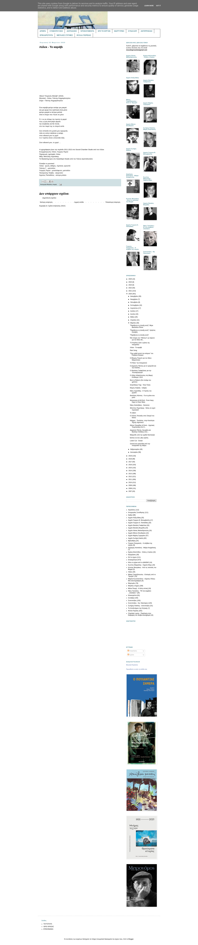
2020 (130, 294)
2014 (130, 470)
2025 (130, 279)
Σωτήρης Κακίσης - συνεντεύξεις (139, 606)
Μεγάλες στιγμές (52, 184)
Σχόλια (131, 655)
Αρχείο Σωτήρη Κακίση (135, 538)
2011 (130, 479)
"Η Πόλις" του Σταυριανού (138, 363)
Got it (158, 6)
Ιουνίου (133, 314)
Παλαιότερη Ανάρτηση (112, 202)
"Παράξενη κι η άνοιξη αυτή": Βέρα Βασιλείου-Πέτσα (141, 326)
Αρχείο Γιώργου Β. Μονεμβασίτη (139, 520)
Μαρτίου (133, 323)
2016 (130, 465)
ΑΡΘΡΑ (43, 31)
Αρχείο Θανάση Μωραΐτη (136, 528)
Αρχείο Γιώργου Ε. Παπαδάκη (138, 523)
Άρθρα (130, 515)
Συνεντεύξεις (132, 600)
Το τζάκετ (133, 413)
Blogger (130, 939)
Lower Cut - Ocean (136, 441)
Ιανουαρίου (134, 452)
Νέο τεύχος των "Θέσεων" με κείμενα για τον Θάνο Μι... (142, 339)
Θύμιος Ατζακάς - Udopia (138, 388)
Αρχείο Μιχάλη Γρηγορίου (136, 535)
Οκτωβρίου (134, 302)
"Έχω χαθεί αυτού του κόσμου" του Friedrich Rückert (141, 354)
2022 (130, 288)
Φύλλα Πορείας (133, 611)
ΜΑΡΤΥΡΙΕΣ (119, 31)
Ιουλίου (133, 311)
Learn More (149, 6)
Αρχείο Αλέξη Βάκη (134, 518)
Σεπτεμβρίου (134, 305)
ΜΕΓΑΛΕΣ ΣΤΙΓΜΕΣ (65, 35)
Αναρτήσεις (132, 651)
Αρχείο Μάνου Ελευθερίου (137, 533)
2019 (130, 456)
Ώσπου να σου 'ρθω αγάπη (139, 438)
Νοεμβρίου (134, 299)
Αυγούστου (134, 308)
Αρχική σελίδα (79, 202)
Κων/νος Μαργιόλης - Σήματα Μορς (140, 565)
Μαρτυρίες (131, 583)
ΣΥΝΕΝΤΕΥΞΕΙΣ (56, 31)
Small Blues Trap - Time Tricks (140, 385)
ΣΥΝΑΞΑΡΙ (132, 31)
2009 (130, 485)
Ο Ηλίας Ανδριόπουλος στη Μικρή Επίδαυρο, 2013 (141, 376)
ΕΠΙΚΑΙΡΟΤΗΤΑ (46, 35)
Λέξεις (130, 572)
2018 (130, 459)
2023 (130, 285)
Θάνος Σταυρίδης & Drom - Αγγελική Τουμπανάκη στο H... (142, 426)
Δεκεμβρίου (134, 296)
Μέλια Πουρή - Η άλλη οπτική (138, 588)
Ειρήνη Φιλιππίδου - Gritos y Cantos (140, 552)
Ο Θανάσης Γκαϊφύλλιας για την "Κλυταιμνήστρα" (140, 371)
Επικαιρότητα (132, 560)
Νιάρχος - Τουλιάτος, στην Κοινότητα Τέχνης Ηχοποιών (142, 421)
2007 (130, 491)
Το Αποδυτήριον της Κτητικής (137, 608)
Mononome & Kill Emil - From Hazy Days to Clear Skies (142, 401)
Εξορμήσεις (132, 554)
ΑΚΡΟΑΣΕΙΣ (72, 31)
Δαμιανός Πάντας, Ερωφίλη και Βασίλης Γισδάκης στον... (140, 431)
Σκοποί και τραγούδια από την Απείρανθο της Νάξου (140, 444)
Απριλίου (133, 320)
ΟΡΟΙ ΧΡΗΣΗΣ (48, 926)
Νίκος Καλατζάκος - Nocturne (139, 405)
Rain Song (133, 350)
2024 (130, 282)
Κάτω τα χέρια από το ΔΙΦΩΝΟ (138, 562)
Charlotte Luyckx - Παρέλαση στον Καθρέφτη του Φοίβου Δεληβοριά (139, 614)
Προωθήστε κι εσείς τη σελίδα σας (136, 669)
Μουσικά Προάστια (132, 665)
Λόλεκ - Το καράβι (136, 347)
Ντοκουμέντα (132, 595)
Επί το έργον (132, 557)
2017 (130, 462)
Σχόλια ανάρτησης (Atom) (56, 206)
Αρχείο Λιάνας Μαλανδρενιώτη (138, 530)
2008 (130, 488)
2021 (130, 291)
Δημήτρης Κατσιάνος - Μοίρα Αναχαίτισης (142, 548)
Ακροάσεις (131, 510)
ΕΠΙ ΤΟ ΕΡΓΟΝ (104, 31)
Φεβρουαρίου (135, 449)
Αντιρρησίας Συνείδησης (136, 512)
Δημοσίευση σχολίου (49, 198)
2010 (130, 482)
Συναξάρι (131, 598)
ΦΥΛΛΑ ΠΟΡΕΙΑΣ (84, 35)
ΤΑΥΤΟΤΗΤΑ (47, 924)
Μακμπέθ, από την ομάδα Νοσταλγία (142, 435)
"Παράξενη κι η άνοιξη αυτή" (139, 335)
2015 (130, 468)
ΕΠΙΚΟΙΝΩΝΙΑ (48, 929)
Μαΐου (132, 317)
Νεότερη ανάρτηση (46, 202)
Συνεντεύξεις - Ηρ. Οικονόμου (138, 603)
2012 (130, 476)
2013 (130, 474)
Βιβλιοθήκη (131, 541)
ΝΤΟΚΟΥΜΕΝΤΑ (87, 31)
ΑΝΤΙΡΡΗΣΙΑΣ (146, 31)
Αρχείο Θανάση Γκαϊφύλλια (137, 525)
